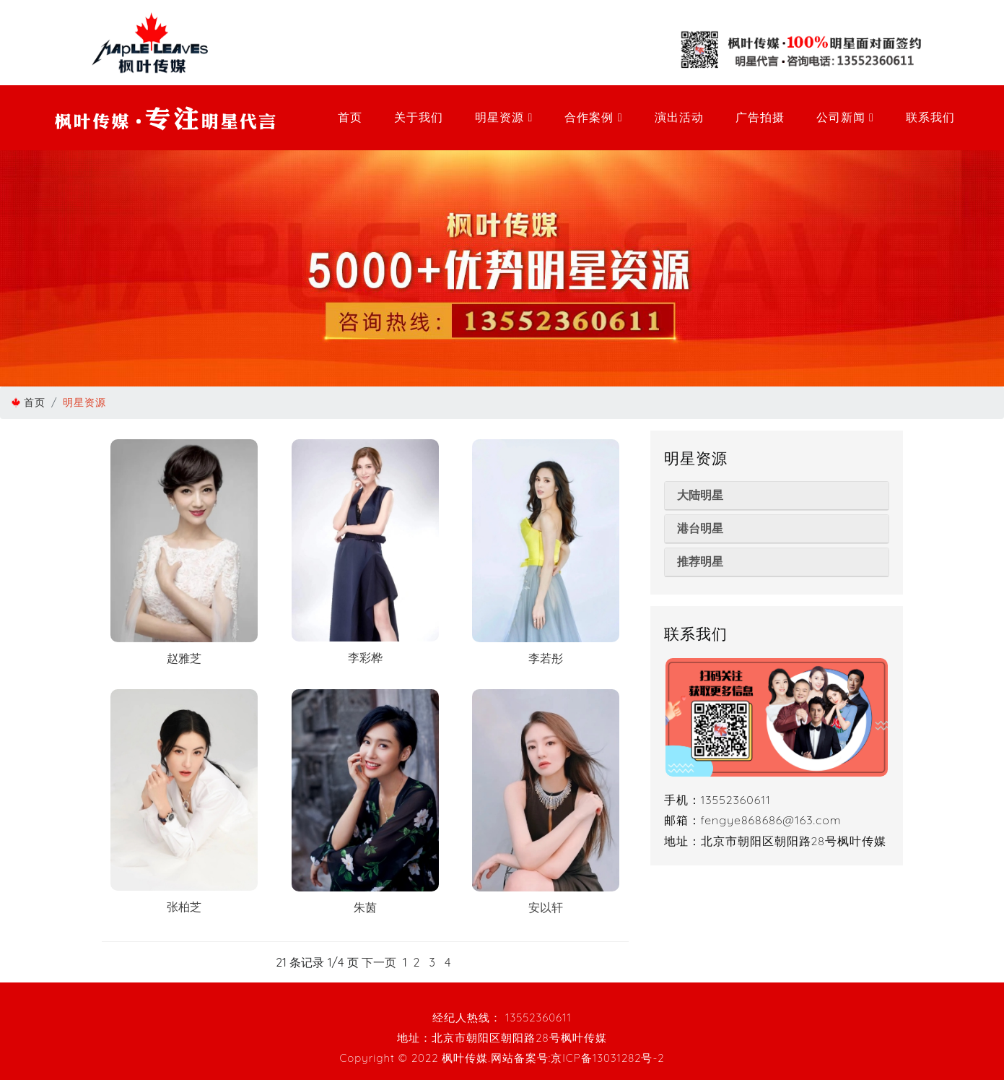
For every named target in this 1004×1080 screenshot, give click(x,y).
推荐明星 (700, 562)
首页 (350, 117)
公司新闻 (845, 117)
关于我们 (418, 117)
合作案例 (593, 117)
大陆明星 (700, 495)
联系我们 (930, 117)
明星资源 (504, 117)
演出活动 (679, 117)
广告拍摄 (760, 117)
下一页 (379, 962)
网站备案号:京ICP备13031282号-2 (578, 1058)
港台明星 (700, 528)
